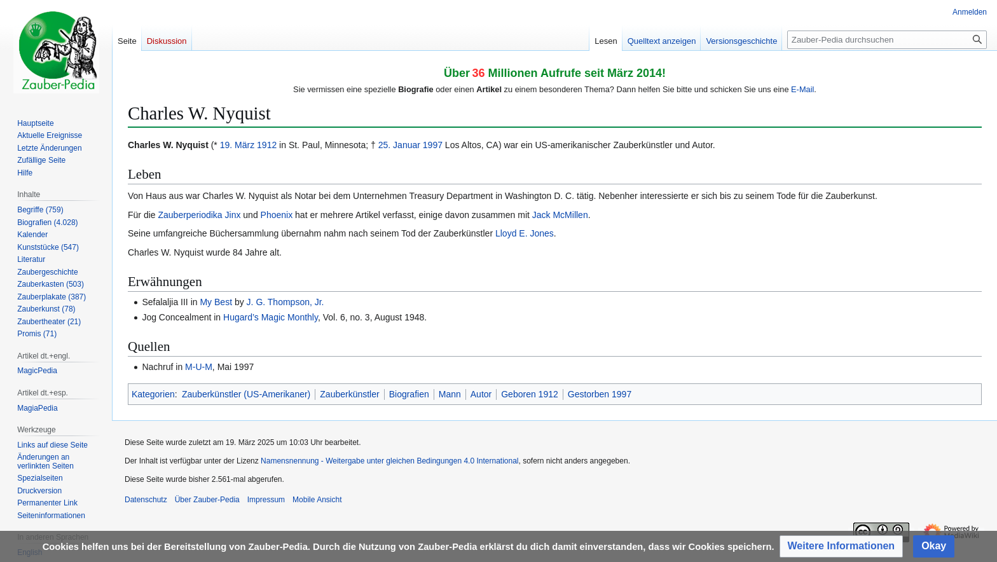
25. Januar (399, 145)
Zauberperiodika (190, 215)
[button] (842, 546)
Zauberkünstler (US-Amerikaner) (246, 394)
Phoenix (277, 215)
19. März (237, 145)
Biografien (409, 394)
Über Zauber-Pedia (207, 499)
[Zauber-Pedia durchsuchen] (887, 40)
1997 (433, 145)
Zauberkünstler (349, 394)
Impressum (266, 499)
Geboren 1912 (529, 394)
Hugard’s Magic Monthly (270, 317)
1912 (267, 145)
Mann (450, 394)
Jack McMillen (560, 215)
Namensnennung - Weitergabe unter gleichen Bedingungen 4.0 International (389, 460)
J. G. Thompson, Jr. (285, 302)
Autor (481, 394)
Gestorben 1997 (599, 394)
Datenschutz (146, 499)
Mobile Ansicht (316, 499)
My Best (216, 302)
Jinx (233, 215)
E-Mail (802, 89)
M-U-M (198, 367)
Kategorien (153, 394)
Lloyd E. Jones (524, 233)
